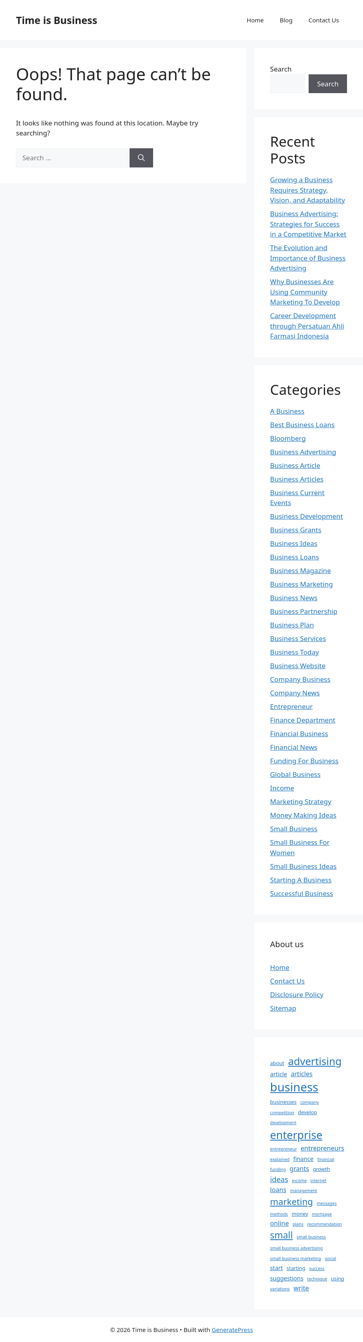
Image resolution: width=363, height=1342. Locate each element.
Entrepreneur (291, 706)
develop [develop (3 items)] (307, 1112)
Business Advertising (303, 451)
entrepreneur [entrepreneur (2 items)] (283, 1149)
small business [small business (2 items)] (311, 1237)
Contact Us (324, 20)
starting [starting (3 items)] (296, 1268)
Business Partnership (303, 611)
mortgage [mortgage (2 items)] (322, 1214)
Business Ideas (293, 543)
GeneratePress (232, 1330)
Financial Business (299, 733)
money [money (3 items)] (300, 1213)
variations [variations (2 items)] (280, 1289)
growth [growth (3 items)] (321, 1169)
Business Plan (292, 624)
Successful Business (301, 893)
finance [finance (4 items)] (303, 1159)
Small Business (293, 828)
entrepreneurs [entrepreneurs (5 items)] (322, 1148)
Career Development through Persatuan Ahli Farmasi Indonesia (307, 325)
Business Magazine (300, 570)
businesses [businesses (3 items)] (283, 1101)
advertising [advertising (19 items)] (314, 1061)
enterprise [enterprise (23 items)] (296, 1134)
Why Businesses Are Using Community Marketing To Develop (305, 292)
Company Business (300, 679)
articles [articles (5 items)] (301, 1073)
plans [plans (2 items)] (298, 1224)
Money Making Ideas (303, 815)
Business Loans (294, 556)
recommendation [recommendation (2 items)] (324, 1224)
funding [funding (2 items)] (278, 1169)
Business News (294, 597)
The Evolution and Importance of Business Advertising (308, 258)
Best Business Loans (302, 424)
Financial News (293, 747)
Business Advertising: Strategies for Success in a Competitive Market (308, 224)
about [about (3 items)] (277, 1063)
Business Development (306, 516)
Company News (295, 692)
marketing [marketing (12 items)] (291, 1201)
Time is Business (56, 20)
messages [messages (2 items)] (327, 1203)
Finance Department (302, 720)
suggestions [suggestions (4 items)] (286, 1278)
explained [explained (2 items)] (280, 1159)
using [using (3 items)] (337, 1278)
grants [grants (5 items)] (299, 1168)
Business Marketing (301, 584)
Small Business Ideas (303, 866)
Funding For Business (304, 760)
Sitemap (283, 1008)
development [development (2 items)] (283, 1122)
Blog (286, 20)
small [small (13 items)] (281, 1235)
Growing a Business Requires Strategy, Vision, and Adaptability (307, 190)
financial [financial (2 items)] (325, 1159)
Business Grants (295, 529)
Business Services (298, 638)
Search (281, 69)
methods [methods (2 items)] (279, 1214)
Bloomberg (288, 438)
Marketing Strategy (300, 801)
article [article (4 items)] (278, 1074)
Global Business (295, 774)
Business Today (294, 652)
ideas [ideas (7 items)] (279, 1179)
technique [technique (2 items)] (317, 1279)
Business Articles (297, 479)
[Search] (141, 157)
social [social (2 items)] (330, 1258)
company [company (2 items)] (309, 1102)
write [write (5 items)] (301, 1288)
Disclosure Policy (296, 994)
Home (255, 20)
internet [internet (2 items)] (319, 1180)
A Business (287, 411)
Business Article (295, 465)
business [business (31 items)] (294, 1087)
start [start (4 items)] (276, 1268)
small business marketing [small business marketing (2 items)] (295, 1258)
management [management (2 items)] (303, 1190)
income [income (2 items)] (299, 1180)
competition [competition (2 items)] (282, 1112)
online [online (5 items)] (279, 1223)
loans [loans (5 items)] (278, 1189)
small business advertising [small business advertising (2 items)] (296, 1248)
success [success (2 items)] (316, 1268)
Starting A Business (301, 879)
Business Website (298, 665)
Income (282, 787)
